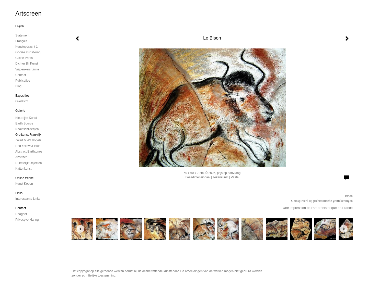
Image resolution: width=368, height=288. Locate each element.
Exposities (22, 95)
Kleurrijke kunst (26, 118)
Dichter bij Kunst (26, 63)
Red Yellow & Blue (27, 146)
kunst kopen (24, 183)
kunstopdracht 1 (26, 46)
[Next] (344, 229)
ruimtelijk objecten (28, 163)
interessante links (27, 199)
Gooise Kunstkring (27, 52)
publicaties (22, 80)
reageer (21, 214)
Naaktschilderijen (27, 129)
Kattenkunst (23, 168)
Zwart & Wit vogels (28, 140)
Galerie (20, 110)
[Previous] (80, 229)
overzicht (21, 101)
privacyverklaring (27, 219)
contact (20, 75)
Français (21, 41)
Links (18, 193)
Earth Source (24, 123)
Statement (22, 35)
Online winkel (24, 178)
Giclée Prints (24, 58)
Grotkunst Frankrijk (28, 134)
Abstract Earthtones (28, 151)
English (19, 26)
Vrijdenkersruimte (27, 69)
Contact (20, 208)
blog (18, 86)
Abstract (21, 157)
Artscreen (28, 13)
